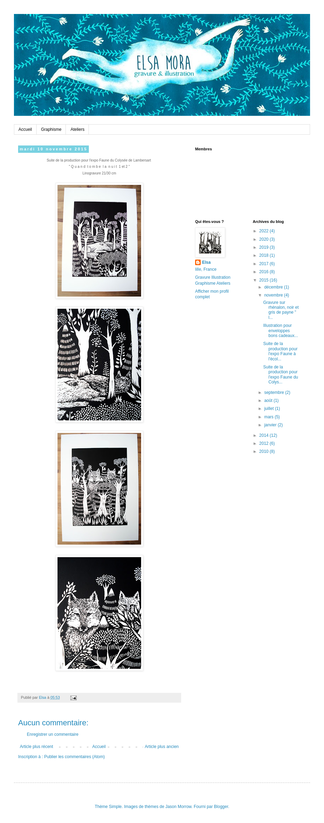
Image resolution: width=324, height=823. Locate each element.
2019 (264, 247)
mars (269, 416)
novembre (274, 295)
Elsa (206, 262)
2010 (264, 451)
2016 (264, 271)
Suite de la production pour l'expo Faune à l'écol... (280, 351)
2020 (264, 239)
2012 (264, 443)
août (268, 400)
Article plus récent (36, 746)
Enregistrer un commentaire (52, 734)
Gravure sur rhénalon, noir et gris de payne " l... (281, 310)
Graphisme (51, 129)
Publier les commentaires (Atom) (74, 756)
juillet (269, 408)
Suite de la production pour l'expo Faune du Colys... (280, 374)
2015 (264, 280)
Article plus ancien (162, 746)
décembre (274, 287)
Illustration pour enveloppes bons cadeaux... (280, 330)
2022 (264, 231)
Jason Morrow (178, 806)
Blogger (221, 806)
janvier (271, 424)
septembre (274, 392)
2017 (264, 263)
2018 (264, 255)
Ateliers (77, 129)
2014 (264, 435)
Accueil (25, 129)
